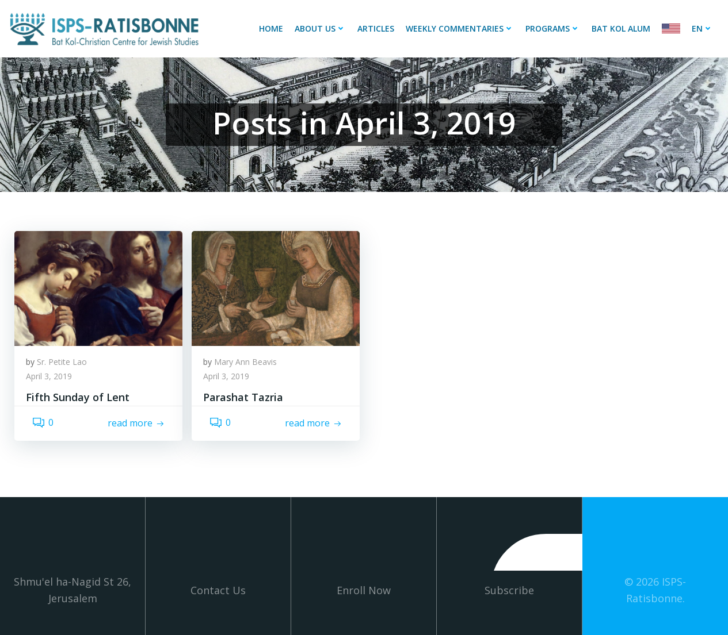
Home (271, 28)
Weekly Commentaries (460, 28)
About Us (320, 28)
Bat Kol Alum (621, 28)
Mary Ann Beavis (245, 361)
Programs (552, 28)
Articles (375, 28)
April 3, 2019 (49, 376)
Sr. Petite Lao (62, 361)
